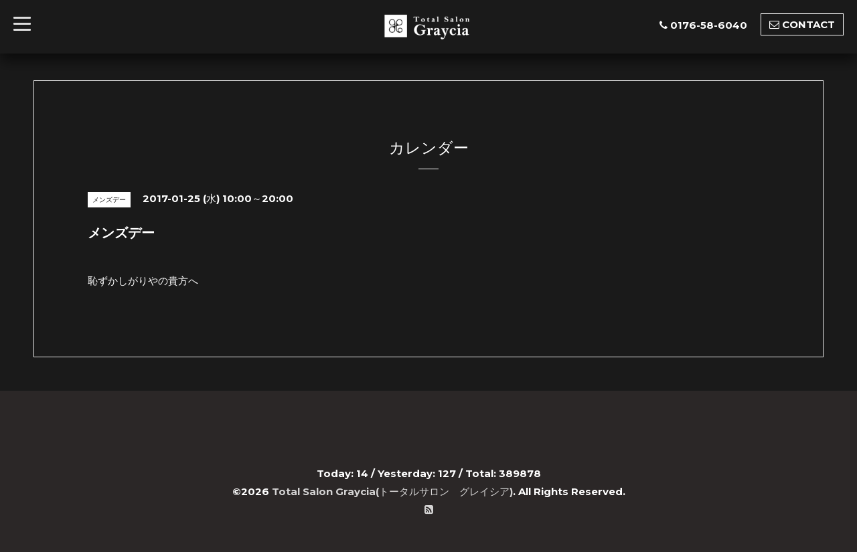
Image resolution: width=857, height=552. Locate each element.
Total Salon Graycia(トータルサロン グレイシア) (392, 491)
